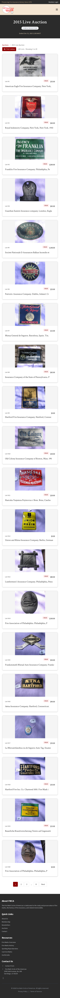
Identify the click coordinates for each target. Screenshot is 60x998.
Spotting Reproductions (10, 949)
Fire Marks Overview (9, 942)
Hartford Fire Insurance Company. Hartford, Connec (28, 417)
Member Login (53, 2)
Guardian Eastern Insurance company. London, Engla (28, 210)
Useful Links (6, 955)
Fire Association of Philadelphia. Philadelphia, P (26, 623)
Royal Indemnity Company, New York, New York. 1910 (29, 127)
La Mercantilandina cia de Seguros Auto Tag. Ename (28, 747)
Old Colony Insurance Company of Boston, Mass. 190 (28, 458)
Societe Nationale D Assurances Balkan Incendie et (27, 252)
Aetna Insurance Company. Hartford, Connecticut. (27, 706)
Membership (6, 922)
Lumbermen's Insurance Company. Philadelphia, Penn (29, 581)
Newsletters (6, 925)
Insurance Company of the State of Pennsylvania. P (27, 377)
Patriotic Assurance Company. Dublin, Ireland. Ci (27, 294)
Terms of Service (36, 991)
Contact (4, 931)
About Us (5, 919)
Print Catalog (9, 49)
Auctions (5, 45)
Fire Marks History (8, 945)
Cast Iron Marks (7, 952)
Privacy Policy (23, 991)
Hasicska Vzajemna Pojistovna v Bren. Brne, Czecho (28, 500)
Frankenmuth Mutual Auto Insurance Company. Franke (29, 664)
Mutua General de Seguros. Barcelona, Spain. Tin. (27, 335)
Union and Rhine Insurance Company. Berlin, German (29, 540)
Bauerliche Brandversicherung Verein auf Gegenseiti (28, 831)
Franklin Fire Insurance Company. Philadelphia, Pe (27, 169)
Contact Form (9, 966)
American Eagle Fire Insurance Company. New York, (28, 86)
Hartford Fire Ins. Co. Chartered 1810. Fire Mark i (26, 789)
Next (43, 884)
